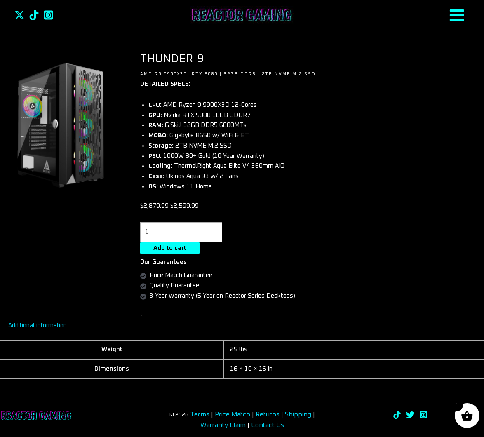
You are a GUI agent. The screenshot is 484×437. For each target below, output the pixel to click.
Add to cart (169, 248)
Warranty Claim (223, 425)
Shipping (298, 414)
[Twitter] (19, 15)
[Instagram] (48, 15)
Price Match (232, 414)
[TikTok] (34, 15)
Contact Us (267, 425)
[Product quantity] (181, 232)
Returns (268, 414)
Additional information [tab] (38, 326)
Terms (199, 414)
